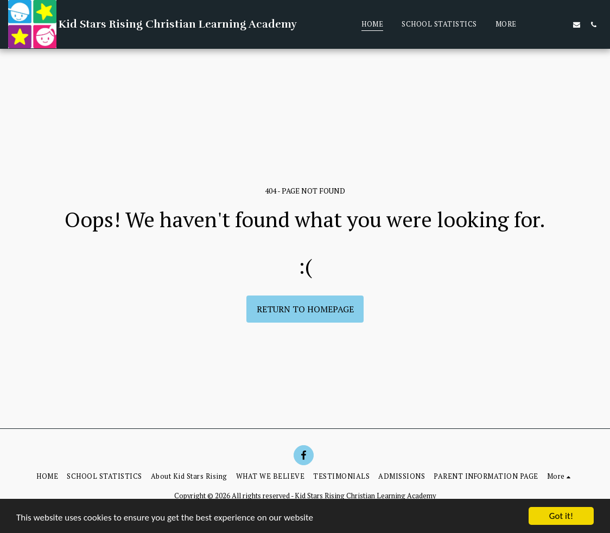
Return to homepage (305, 309)
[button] (560, 24)
